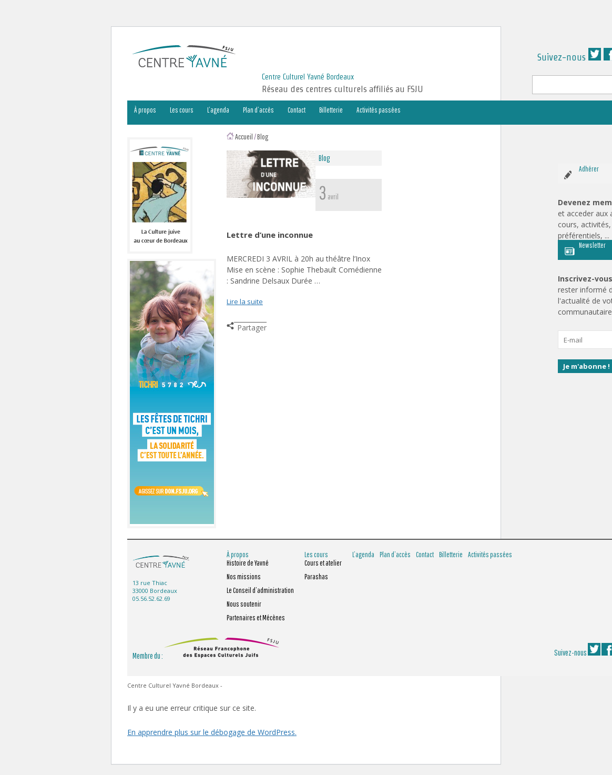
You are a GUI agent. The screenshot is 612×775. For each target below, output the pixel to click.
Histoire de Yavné (248, 563)
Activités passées (378, 110)
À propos (145, 110)
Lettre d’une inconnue (270, 234)
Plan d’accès (258, 110)
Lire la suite (245, 301)
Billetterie (331, 110)
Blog (263, 136)
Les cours (181, 110)
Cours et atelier (323, 563)
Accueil (244, 136)
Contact (296, 110)
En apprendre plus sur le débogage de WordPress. (212, 732)
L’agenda (218, 110)
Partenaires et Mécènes (256, 617)
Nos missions (244, 576)
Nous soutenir (244, 604)
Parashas (316, 576)
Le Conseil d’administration (260, 590)
